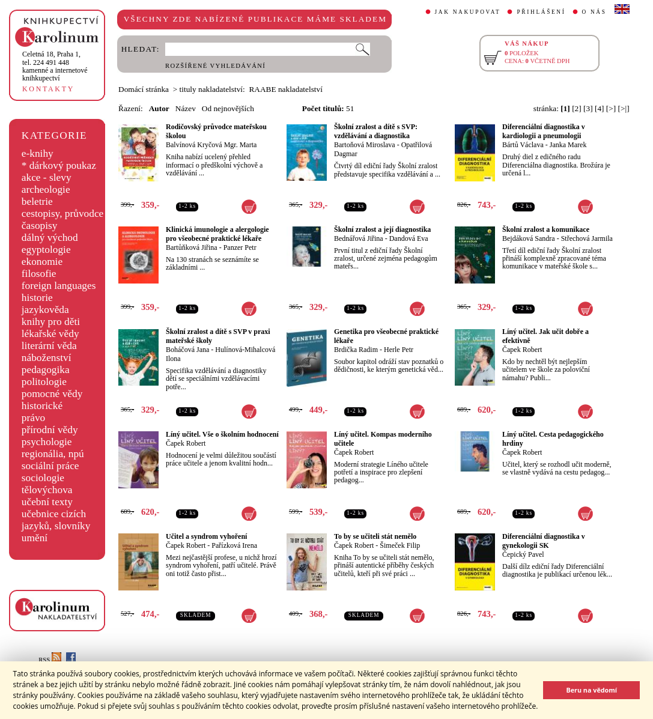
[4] (599, 108)
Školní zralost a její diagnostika (382, 229)
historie (37, 297)
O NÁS (594, 12)
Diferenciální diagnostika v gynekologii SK (543, 541)
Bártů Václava (523, 145)
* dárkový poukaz (59, 165)
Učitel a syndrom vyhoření (206, 536)
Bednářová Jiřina (358, 238)
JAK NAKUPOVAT (468, 12)
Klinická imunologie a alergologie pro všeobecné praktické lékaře (217, 234)
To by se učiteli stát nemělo (375, 536)
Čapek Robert (522, 349)
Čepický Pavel (523, 554)
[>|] (624, 108)
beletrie (37, 201)
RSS (49, 660)
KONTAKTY (48, 89)
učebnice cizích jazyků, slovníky (56, 520)
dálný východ (50, 237)
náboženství (46, 357)
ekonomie (42, 261)
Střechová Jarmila (587, 238)
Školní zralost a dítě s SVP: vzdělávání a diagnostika (376, 131)
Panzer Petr (240, 247)
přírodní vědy (50, 429)
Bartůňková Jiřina (191, 247)
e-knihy (37, 153)
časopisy (40, 225)
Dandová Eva (408, 238)
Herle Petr (398, 349)
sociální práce (50, 466)
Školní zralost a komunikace (545, 229)
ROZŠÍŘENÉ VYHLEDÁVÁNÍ (215, 65)
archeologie (46, 189)
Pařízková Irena (234, 545)
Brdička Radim (356, 349)
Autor (159, 108)
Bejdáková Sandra (528, 238)
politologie (44, 381)
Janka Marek (568, 145)
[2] (577, 108)
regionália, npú (53, 454)
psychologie (47, 441)
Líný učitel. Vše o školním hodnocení (222, 434)
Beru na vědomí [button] (591, 689)
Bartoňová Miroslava (364, 145)
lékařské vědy (50, 333)
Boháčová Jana (187, 349)
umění (34, 538)
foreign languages (59, 285)
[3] (588, 108)
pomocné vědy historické (52, 399)
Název (185, 108)
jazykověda (45, 309)
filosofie (39, 273)
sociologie (43, 478)
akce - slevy (46, 177)
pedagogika (46, 369)
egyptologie (46, 249)
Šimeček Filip (400, 545)
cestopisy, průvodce (63, 213)
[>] (611, 108)
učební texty (47, 502)
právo (33, 417)
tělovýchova (47, 490)
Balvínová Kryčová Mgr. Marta (211, 145)
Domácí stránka (143, 89)
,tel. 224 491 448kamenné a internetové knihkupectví (55, 66)
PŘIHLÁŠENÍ (541, 12)
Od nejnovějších (228, 108)
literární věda (49, 345)
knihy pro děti (51, 321)
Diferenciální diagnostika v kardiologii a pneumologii (543, 131)
